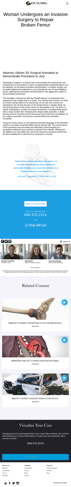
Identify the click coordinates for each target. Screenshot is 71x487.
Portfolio (49, 470)
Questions (5, 475)
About (26, 473)
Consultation (6, 470)
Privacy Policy (28, 468)
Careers (26, 470)
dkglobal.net (66, 241)
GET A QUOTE (35, 203)
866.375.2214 (35, 215)
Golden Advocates (52, 468)
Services (4, 473)
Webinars (5, 468)
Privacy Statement (35, 267)
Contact (26, 475)
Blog (48, 473)
